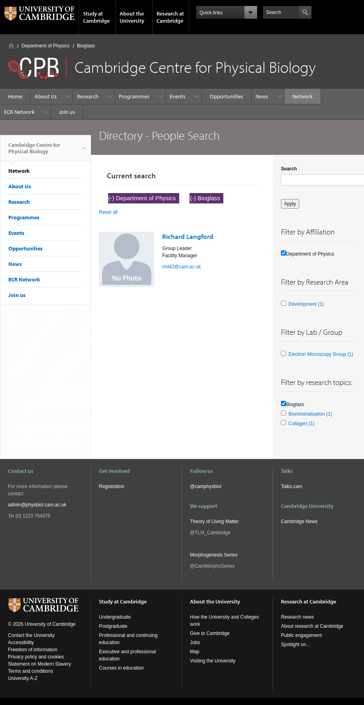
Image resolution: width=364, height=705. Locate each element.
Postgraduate (113, 626)
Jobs (195, 642)
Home (11, 45)
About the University (132, 17)
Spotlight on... (295, 644)
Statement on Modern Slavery (39, 664)
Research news (297, 617)
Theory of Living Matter (214, 521)
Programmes (134, 96)
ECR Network (19, 111)
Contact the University (31, 635)
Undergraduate (115, 617)
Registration (111, 486)
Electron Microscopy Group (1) (320, 354)
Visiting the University (213, 661)
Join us (67, 111)
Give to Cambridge (210, 633)
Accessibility (21, 642)
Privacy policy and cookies (36, 657)
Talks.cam (291, 486)
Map (194, 651)
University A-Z (23, 678)
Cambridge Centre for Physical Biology (34, 151)
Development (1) (306, 304)
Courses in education (121, 668)
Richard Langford (187, 236)
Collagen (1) (301, 423)
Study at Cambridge (96, 17)
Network (302, 96)
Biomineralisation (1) (310, 414)
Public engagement (301, 635)
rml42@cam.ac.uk (181, 267)
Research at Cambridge (170, 17)
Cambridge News (299, 521)
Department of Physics (45, 46)
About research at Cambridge (312, 626)
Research (88, 96)
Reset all (108, 212)
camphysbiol (208, 486)
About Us (46, 96)
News (262, 96)
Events (178, 96)
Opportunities (226, 96)
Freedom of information (32, 649)
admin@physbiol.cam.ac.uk (37, 505)
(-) (112, 198)
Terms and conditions (30, 671)
